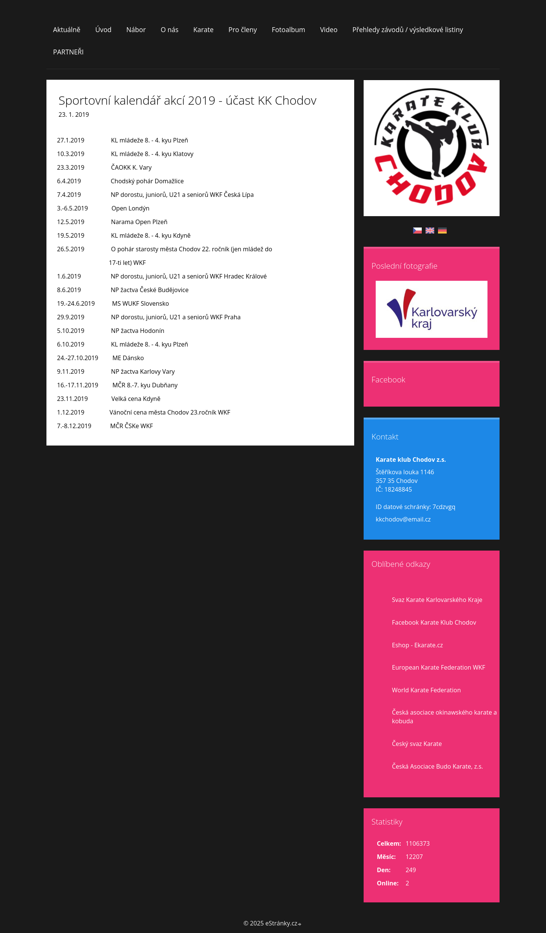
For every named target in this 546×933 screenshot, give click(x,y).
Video (329, 29)
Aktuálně (66, 29)
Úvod (103, 29)
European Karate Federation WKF (438, 667)
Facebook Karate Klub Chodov (434, 622)
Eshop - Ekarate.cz (417, 645)
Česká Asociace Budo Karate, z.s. (437, 766)
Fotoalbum (288, 29)
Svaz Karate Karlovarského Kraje (437, 600)
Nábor (136, 29)
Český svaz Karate (417, 744)
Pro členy (242, 29)
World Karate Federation (426, 690)
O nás (169, 29)
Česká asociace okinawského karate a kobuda (444, 716)
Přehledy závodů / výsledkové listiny (407, 29)
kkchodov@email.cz (403, 519)
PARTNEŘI (68, 51)
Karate (203, 29)
